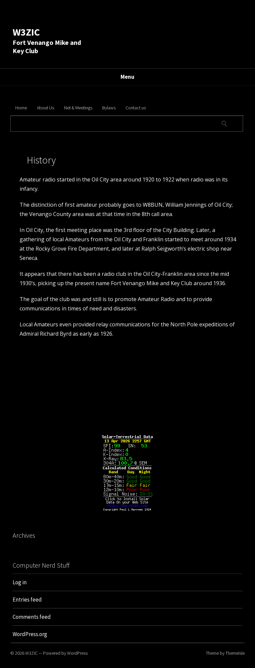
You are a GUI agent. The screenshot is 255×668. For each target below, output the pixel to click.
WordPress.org (30, 634)
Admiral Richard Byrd (45, 333)
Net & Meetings (78, 108)
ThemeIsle (235, 653)
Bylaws (109, 108)
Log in (20, 582)
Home (21, 108)
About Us (45, 108)
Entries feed (27, 599)
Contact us (136, 108)
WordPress (77, 653)
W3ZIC (26, 32)
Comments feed (32, 616)
